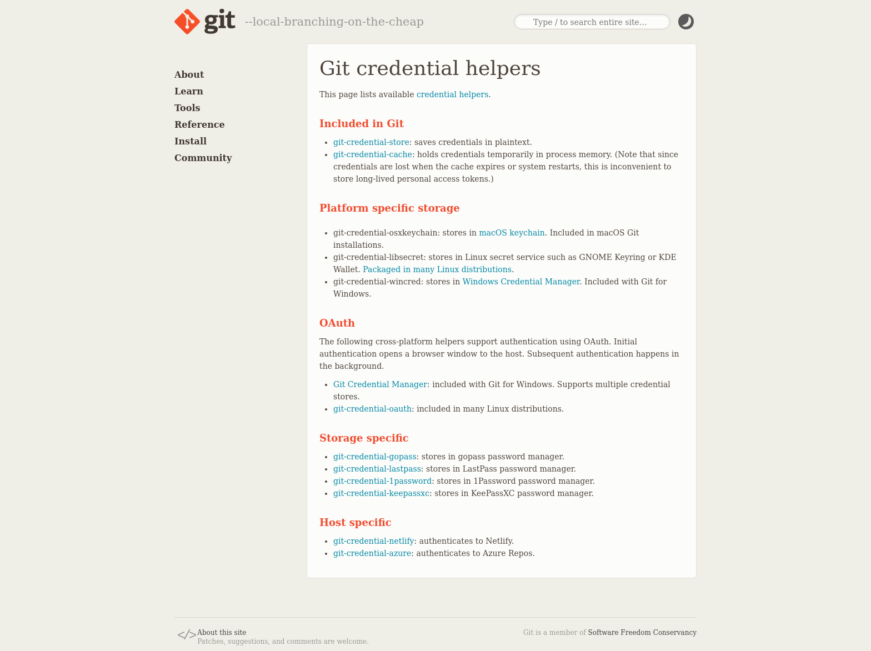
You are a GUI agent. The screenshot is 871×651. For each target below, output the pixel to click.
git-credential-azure (372, 553)
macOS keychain (511, 232)
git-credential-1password (382, 481)
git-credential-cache (372, 154)
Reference (199, 124)
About (189, 74)
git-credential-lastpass (377, 468)
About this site (221, 633)
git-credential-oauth (372, 408)
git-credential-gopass (375, 456)
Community (203, 158)
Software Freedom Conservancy (642, 633)
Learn (188, 91)
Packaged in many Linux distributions (437, 269)
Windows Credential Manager (521, 281)
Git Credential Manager (380, 384)
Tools (187, 108)
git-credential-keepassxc (381, 493)
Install (190, 141)
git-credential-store (371, 142)
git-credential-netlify (373, 541)
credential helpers (452, 94)
